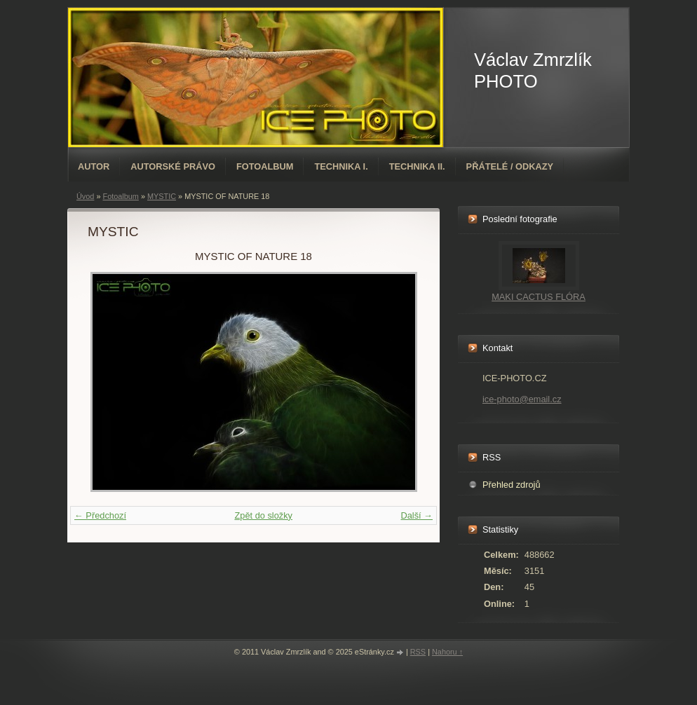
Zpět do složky (263, 515)
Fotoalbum (265, 166)
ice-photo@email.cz (522, 399)
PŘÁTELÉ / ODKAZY (509, 166)
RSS (418, 652)
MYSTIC (161, 196)
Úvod (85, 196)
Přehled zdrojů (511, 484)
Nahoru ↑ (447, 652)
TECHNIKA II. (417, 166)
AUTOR (93, 166)
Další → (416, 515)
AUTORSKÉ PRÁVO (172, 166)
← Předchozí (100, 515)
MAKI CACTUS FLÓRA (539, 297)
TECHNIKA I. (340, 166)
